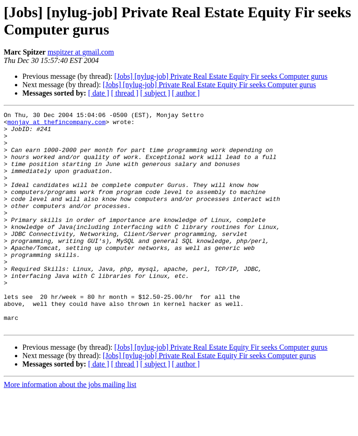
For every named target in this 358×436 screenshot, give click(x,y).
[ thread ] (124, 93)
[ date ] (98, 93)
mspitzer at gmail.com (81, 52)
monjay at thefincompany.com (56, 124)
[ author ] (186, 93)
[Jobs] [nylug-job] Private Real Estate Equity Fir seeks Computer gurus (220, 76)
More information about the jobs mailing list (70, 428)
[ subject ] (155, 93)
